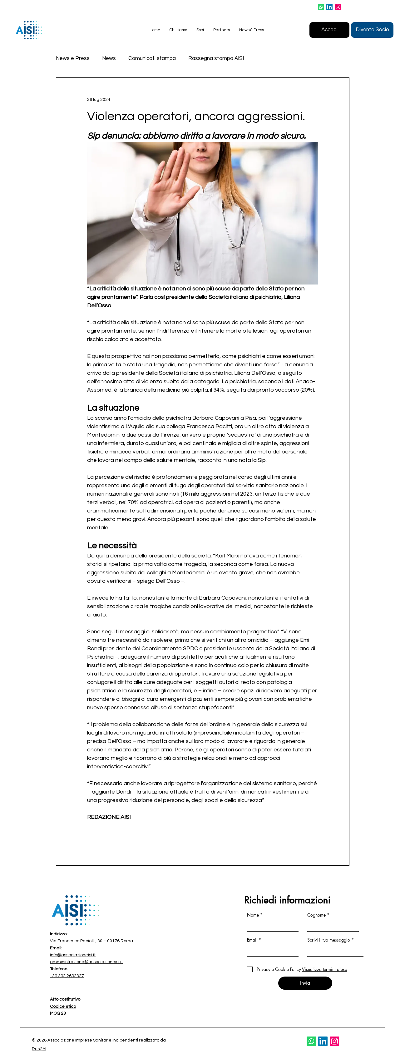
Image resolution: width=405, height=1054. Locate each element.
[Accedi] (329, 30)
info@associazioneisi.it (73, 955)
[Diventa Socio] (372, 30)
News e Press (73, 58)
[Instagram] (338, 7)
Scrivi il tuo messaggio (328, 940)
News (109, 58)
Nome (253, 915)
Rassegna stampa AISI (216, 58)
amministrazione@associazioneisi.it (86, 962)
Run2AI (39, 1049)
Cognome (316, 915)
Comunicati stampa (152, 58)
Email (252, 940)
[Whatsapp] (321, 7)
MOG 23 (58, 1013)
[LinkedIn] (329, 7)
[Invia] (305, 983)
